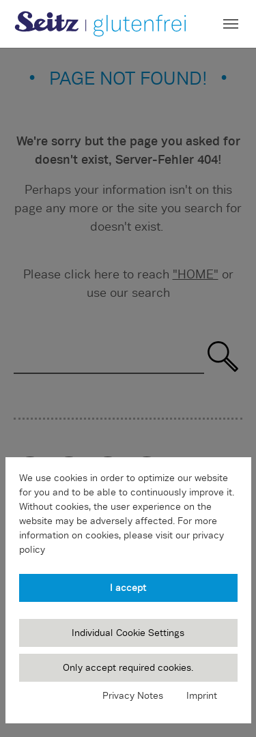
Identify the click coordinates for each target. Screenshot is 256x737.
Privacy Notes (132, 695)
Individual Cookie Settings (128, 632)
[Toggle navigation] (230, 23)
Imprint (201, 695)
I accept (128, 587)
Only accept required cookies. (128, 667)
